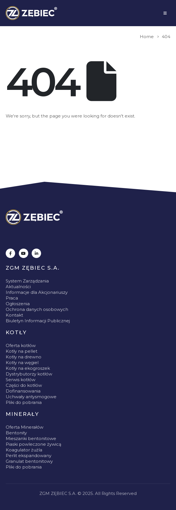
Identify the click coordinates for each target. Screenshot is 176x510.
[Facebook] (10, 253)
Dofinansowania (23, 391)
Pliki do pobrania (24, 402)
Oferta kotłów (21, 345)
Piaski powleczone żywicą (33, 444)
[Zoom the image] (34, 217)
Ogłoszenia (18, 304)
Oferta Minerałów (24, 427)
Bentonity (16, 433)
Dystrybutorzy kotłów (29, 374)
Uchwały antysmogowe (31, 397)
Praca (12, 298)
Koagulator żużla (24, 450)
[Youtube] (23, 253)
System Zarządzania (27, 281)
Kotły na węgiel (22, 362)
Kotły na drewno (23, 357)
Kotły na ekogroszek (28, 368)
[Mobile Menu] (165, 13)
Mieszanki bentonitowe (31, 438)
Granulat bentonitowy (29, 461)
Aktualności (18, 286)
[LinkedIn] (36, 253)
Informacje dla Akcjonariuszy (37, 292)
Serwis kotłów (20, 379)
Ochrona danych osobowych (37, 309)
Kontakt (14, 315)
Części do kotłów (24, 385)
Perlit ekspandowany (28, 455)
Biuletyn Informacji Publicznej (38, 321)
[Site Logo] (31, 13)
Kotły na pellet (21, 351)
